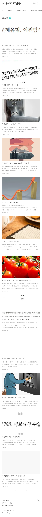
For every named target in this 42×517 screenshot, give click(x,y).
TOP (38, 500)
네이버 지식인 (5, 500)
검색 (34, 3)
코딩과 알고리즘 (21, 10)
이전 (16, 491)
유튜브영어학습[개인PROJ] (8, 503)
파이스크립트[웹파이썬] (7, 505)
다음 (26, 491)
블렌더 (10, 10)
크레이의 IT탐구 (11, 3)
